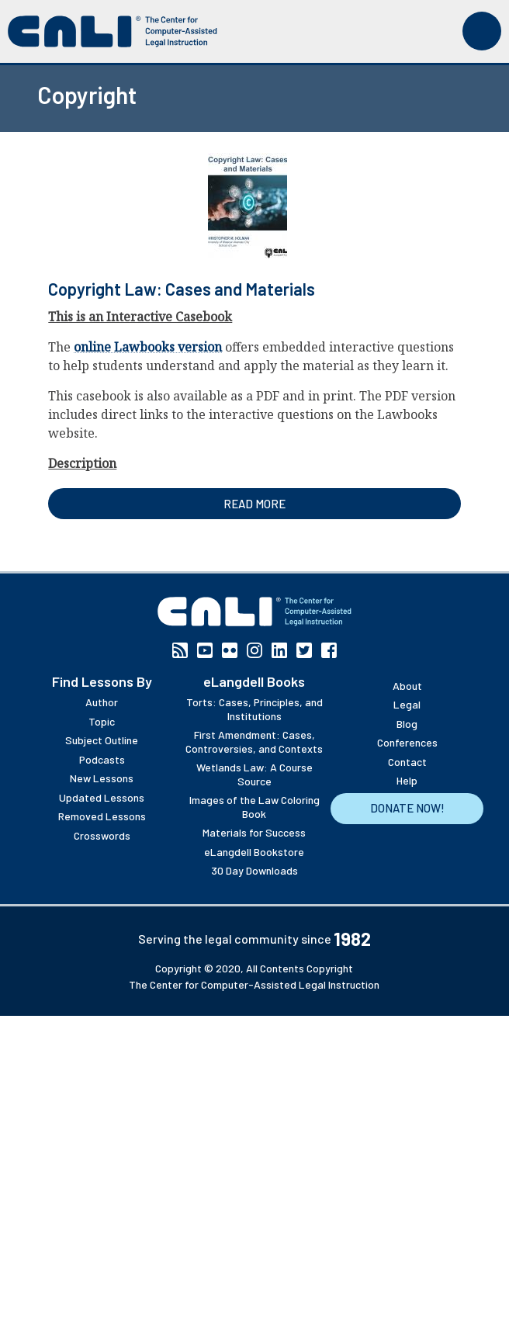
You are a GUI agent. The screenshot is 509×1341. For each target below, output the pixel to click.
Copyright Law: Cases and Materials (181, 289)
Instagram (254, 650)
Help (406, 780)
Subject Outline (101, 740)
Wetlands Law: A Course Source (254, 774)
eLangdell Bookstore (254, 851)
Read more (254, 504)
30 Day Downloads (254, 870)
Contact (407, 761)
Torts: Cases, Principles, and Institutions (254, 708)
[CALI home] (112, 31)
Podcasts (102, 759)
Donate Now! (407, 808)
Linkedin (279, 650)
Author (101, 702)
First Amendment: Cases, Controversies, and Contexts (254, 741)
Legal (407, 704)
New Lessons (101, 778)
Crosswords (102, 835)
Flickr (229, 650)
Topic (101, 721)
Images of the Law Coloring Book (254, 806)
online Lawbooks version (148, 346)
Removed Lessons (102, 816)
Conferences (407, 742)
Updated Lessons (101, 797)
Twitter (304, 650)
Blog (406, 723)
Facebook (329, 650)
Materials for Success (254, 832)
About (407, 685)
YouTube (205, 650)
